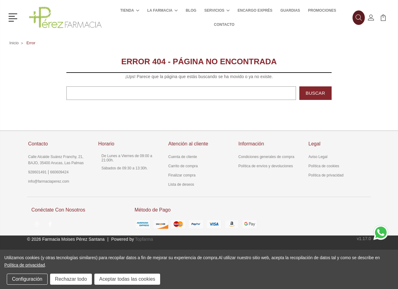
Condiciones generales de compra (266, 157)
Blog (191, 10)
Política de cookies (324, 166)
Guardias (290, 10)
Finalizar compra (182, 175)
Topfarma (144, 239)
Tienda (129, 10)
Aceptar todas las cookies (127, 279)
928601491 (37, 172)
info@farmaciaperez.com (48, 181)
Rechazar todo (71, 279)
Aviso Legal (318, 157)
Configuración (27, 279)
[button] (14, 17)
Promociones (322, 10)
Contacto (224, 24)
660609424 (59, 172)
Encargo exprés (255, 10)
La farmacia (162, 10)
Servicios (217, 10)
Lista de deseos (181, 184)
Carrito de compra (183, 166)
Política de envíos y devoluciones (265, 166)
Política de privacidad (326, 175)
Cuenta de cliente (182, 157)
